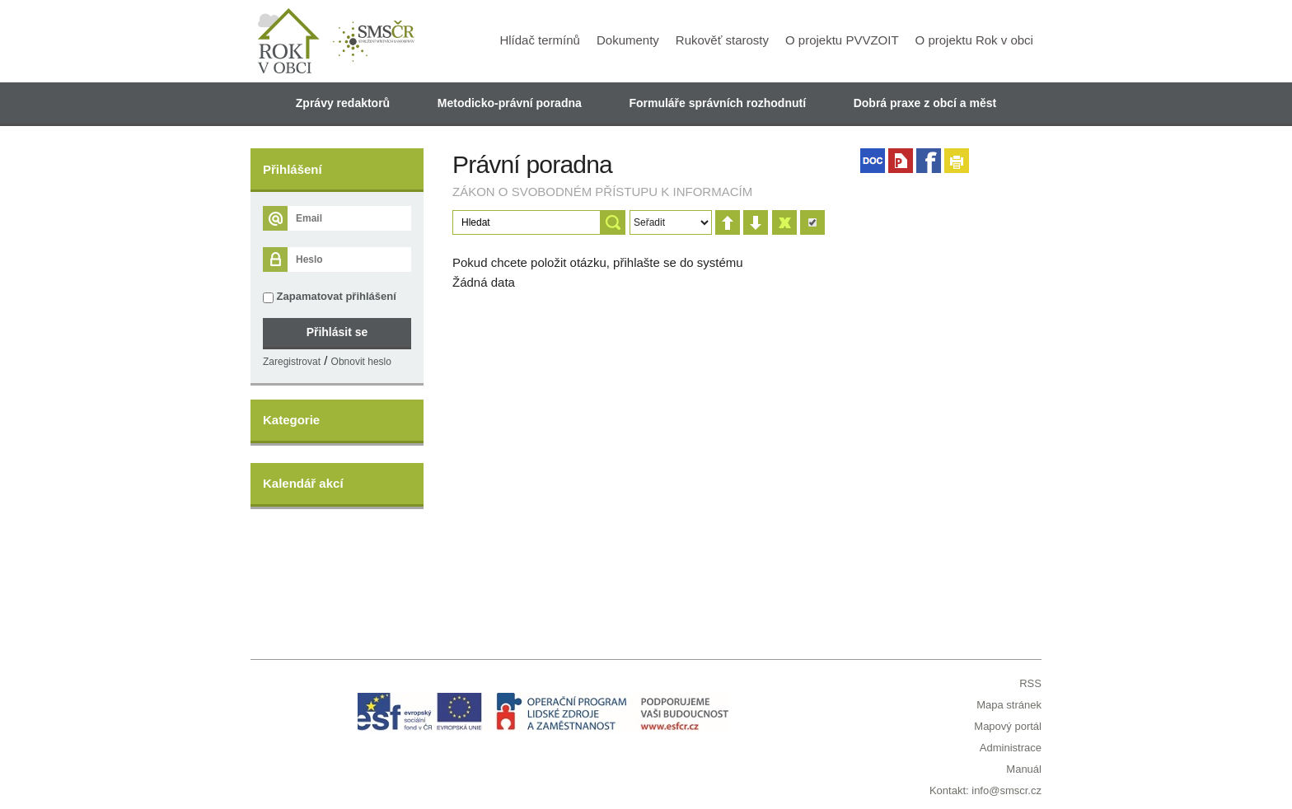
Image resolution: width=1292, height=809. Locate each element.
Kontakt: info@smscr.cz (985, 790)
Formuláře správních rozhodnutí (717, 103)
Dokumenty (628, 40)
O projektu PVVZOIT (842, 40)
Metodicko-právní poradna (510, 103)
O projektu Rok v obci (974, 40)
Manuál (1024, 769)
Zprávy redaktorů (343, 103)
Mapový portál (1008, 726)
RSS (1030, 683)
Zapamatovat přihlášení (329, 296)
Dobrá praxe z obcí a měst (925, 103)
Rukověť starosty (722, 40)
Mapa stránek (1009, 705)
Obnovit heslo (361, 361)
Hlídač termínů (539, 40)
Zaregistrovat (292, 361)
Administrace (1011, 747)
